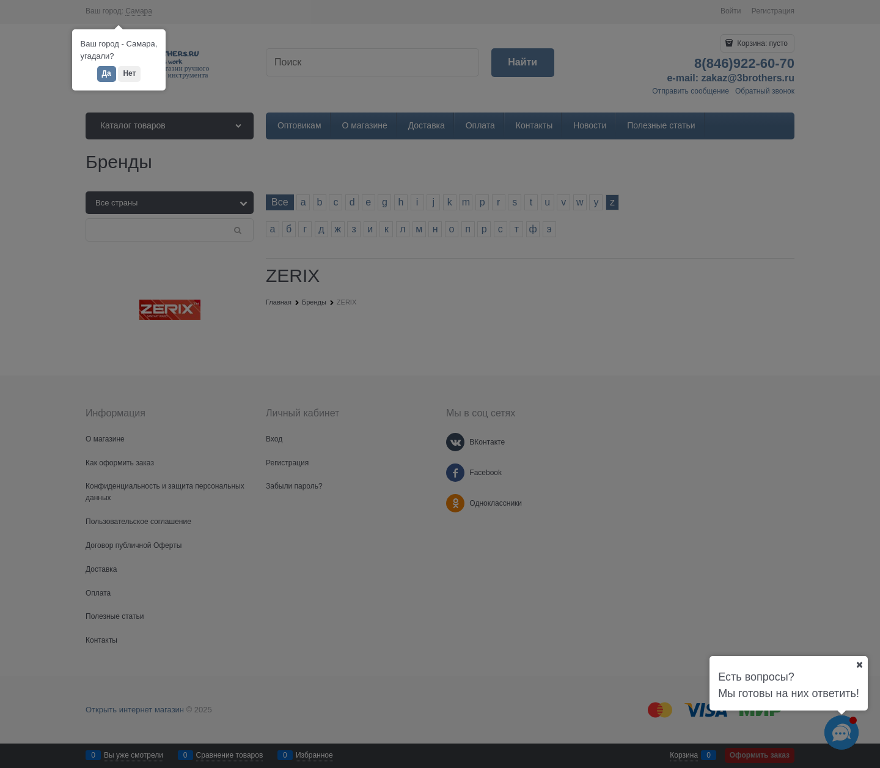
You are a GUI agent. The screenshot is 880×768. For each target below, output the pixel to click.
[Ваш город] (859, 665)
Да (106, 73)
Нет (129, 73)
